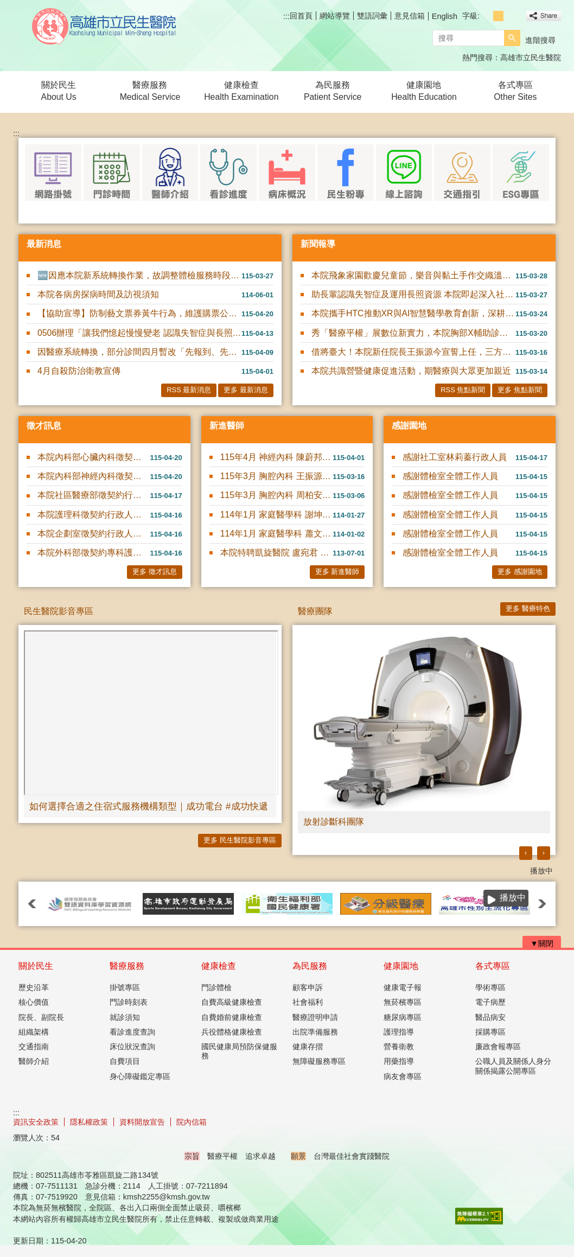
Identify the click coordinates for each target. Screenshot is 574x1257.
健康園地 (401, 966)
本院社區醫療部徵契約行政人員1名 (93, 495)
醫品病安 (490, 1017)
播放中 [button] (541, 870)
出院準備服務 (315, 1032)
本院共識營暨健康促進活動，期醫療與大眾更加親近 (411, 370)
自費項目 (125, 1061)
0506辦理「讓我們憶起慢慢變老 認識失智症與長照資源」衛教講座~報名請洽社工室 (139, 332)
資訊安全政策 (36, 1122)
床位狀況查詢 (132, 1046)
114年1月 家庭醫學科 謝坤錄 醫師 (276, 514)
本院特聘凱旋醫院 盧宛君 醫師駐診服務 (276, 552)
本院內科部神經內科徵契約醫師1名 (93, 476)
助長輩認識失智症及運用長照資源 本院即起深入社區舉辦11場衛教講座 (413, 294)
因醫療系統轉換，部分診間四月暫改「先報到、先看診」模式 (139, 351)
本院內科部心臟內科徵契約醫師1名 (93, 457)
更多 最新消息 (246, 390)
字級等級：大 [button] (510, 16)
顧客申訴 (307, 987)
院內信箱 (191, 1122)
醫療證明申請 (315, 1017)
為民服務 (309, 966)
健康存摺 (307, 1046)
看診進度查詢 (132, 1032)
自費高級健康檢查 (231, 1002)
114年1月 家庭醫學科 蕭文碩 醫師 (276, 533)
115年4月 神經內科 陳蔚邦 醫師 (276, 457)
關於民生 (35, 966)
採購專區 (490, 1032)
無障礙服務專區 (319, 1061)
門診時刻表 (129, 1002)
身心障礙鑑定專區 (140, 1076)
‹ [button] (526, 852)
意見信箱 (409, 15)
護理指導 (399, 1032)
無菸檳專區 (403, 1002)
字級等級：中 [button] (498, 16)
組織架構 (33, 1032)
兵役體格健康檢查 (231, 1032)
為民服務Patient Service (332, 90)
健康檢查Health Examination (241, 90)
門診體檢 (216, 987)
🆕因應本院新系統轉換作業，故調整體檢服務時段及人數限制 (139, 275)
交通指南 (33, 1046)
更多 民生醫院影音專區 (239, 840)
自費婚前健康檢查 (231, 1017)
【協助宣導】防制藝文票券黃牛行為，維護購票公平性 (139, 313)
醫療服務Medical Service (150, 90)
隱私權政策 (89, 1122)
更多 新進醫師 (337, 571)
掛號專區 (125, 987)
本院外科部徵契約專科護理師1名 (93, 552)
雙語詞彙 (372, 15)
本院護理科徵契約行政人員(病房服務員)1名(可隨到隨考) (93, 514)
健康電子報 (403, 987)
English (444, 16)
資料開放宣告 (142, 1122)
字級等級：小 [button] (486, 16)
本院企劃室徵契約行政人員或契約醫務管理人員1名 (93, 533)
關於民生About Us (58, 90)
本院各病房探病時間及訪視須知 (98, 294)
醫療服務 (127, 966)
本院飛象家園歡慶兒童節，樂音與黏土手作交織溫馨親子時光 (413, 275)
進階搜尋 (540, 40)
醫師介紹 (33, 1061)
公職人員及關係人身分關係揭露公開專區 (513, 1066)
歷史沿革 (33, 987)
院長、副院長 (41, 1017)
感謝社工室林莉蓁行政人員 (455, 457)
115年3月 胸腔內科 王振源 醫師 (276, 476)
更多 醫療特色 (528, 608)
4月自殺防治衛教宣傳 (78, 370)
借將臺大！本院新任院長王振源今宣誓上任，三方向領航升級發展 (413, 351)
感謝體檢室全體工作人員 (450, 476)
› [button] (544, 852)
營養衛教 (399, 1046)
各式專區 (492, 966)
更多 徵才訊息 (154, 571)
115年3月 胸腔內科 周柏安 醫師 (276, 495)
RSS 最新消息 (189, 390)
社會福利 (307, 1002)
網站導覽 (335, 15)
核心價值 (33, 1002)
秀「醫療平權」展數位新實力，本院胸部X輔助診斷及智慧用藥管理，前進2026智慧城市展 (413, 332)
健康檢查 (218, 966)
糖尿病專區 (403, 1017)
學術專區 (490, 987)
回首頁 (301, 15)
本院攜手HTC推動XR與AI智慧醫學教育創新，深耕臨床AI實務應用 (413, 313)
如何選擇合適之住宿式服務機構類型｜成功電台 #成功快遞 (148, 806)
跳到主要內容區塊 (5, 5)
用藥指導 (399, 1061)
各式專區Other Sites (515, 90)
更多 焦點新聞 (520, 390)
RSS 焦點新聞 (463, 390)
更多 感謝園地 (520, 571)
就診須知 (125, 1017)
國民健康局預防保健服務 (239, 1051)
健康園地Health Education (424, 90)
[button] (512, 38)
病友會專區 (403, 1076)
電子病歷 (490, 1002)
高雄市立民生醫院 (104, 26)
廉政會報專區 (498, 1046)
